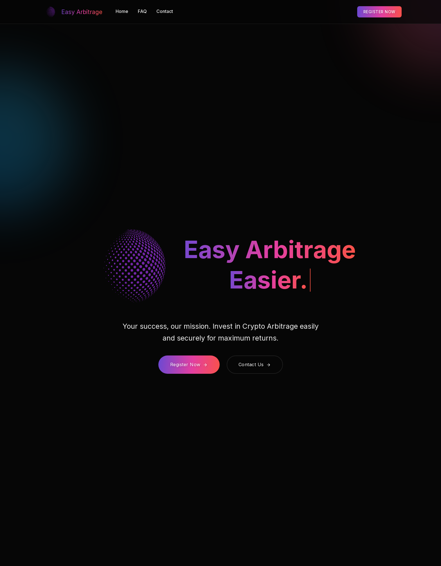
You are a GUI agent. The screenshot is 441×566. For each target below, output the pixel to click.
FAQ (142, 11)
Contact (164, 11)
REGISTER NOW (379, 11)
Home (122, 11)
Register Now (189, 364)
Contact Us (254, 364)
